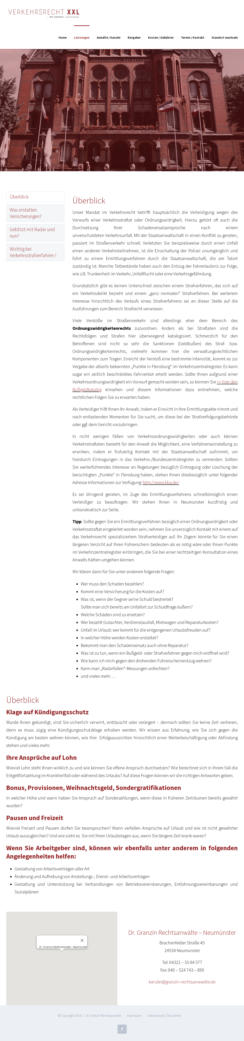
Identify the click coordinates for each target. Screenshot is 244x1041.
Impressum (134, 1015)
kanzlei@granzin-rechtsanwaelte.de (182, 982)
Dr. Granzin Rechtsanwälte (103, 1015)
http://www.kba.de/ (161, 482)
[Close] (82, 940)
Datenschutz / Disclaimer (164, 1015)
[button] (62, 954)
